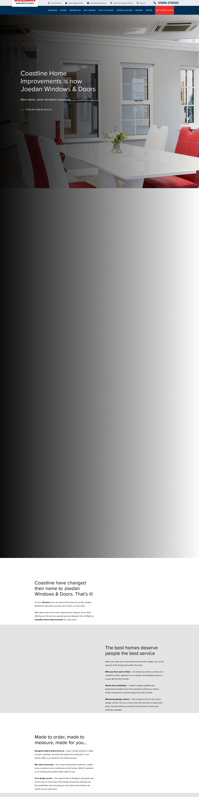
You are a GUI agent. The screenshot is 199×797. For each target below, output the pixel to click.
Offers (149, 10)
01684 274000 (168, 3)
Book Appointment (76, 3)
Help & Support (107, 10)
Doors (64, 10)
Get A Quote (57, 3)
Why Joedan (91, 10)
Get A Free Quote (165, 10)
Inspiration (76, 10)
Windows (53, 10)
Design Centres (126, 10)
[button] (36, 109)
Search (144, 3)
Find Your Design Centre (124, 3)
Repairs (140, 10)
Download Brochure (99, 3)
